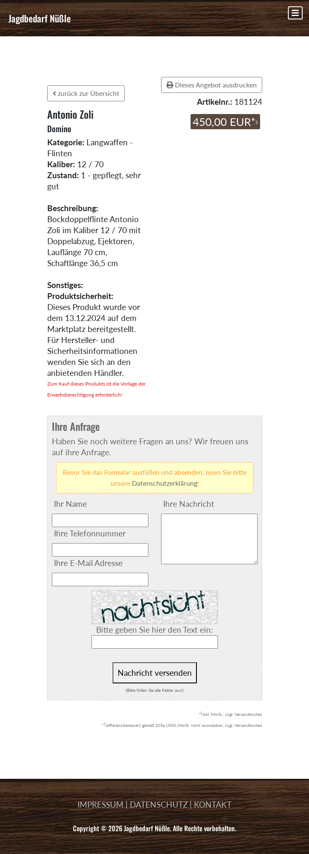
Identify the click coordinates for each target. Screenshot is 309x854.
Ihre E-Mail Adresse (88, 563)
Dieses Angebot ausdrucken (212, 85)
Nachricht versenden (155, 672)
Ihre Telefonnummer (90, 533)
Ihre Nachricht (188, 504)
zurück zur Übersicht (86, 93)
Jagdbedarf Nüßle (39, 18)
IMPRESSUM (101, 804)
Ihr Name (70, 504)
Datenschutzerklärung (164, 483)
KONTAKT (212, 804)
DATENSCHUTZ (159, 804)
